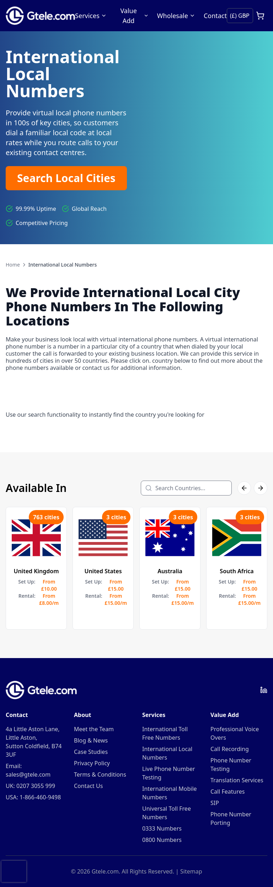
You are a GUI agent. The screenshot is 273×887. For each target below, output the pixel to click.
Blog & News (91, 740)
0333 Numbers (162, 828)
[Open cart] (260, 16)
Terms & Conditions (100, 774)
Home (13, 264)
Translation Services (236, 780)
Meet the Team (94, 729)
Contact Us (88, 786)
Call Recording (229, 749)
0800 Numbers (162, 840)
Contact (215, 15)
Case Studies (91, 752)
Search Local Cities (66, 178)
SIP (214, 803)
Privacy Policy (92, 763)
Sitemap (191, 871)
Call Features (227, 791)
